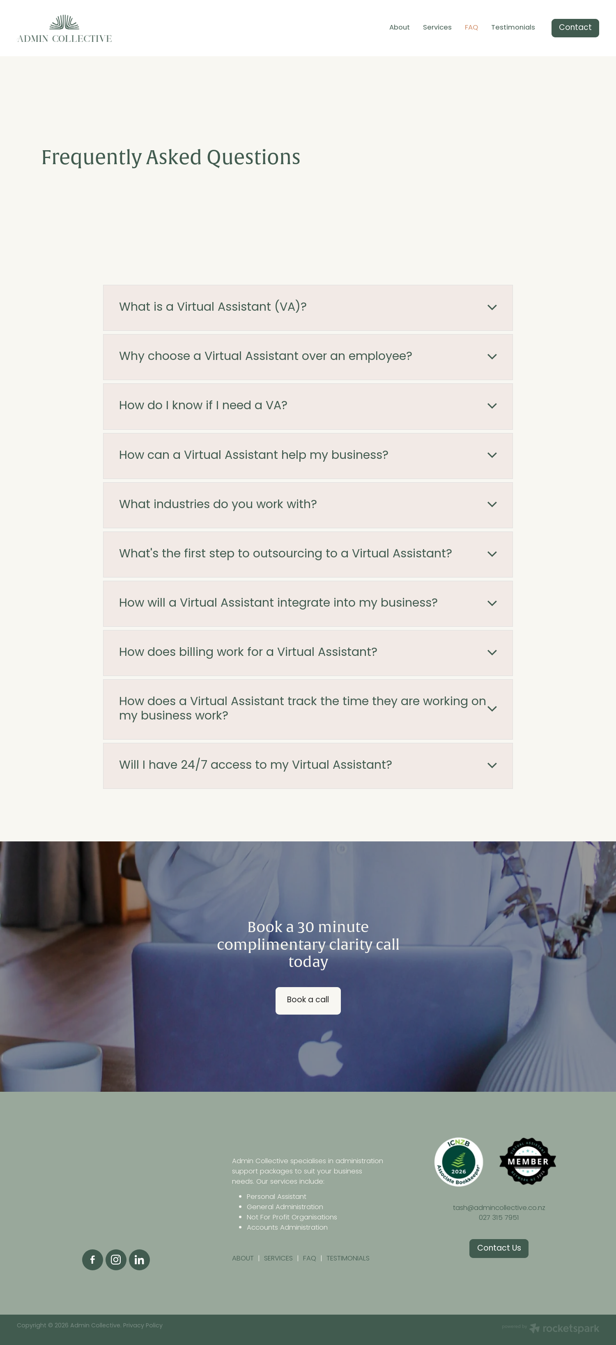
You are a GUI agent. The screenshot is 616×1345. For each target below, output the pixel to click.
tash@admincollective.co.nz (499, 1208)
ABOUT (245, 1258)
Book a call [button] (308, 1000)
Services (437, 28)
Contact (575, 28)
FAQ (471, 28)
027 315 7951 (499, 1218)
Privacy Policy (143, 1326)
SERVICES (278, 1258)
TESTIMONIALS (348, 1258)
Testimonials (513, 28)
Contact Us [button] (499, 1248)
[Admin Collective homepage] (75, 28)
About (399, 28)
